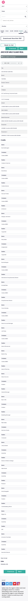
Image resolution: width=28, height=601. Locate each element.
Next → (22, 48)
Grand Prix (2, 31)
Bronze (16, 31)
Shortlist (21, 31)
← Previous (11, 48)
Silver (11, 31)
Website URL (4, 564)
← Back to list (8, 45)
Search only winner (8, 20)
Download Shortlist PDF (12, 38)
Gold (7, 31)
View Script (4, 558)
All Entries (26, 31)
